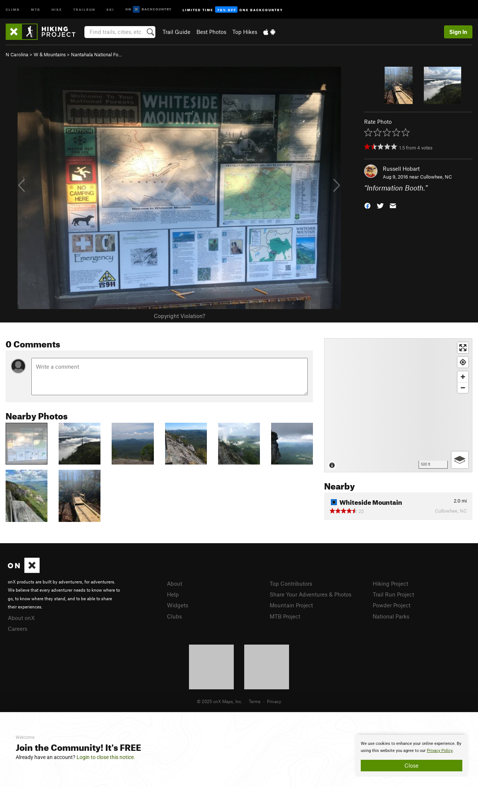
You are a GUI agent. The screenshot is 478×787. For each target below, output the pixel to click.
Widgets (177, 605)
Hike (57, 9)
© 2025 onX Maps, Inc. (219, 701)
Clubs (174, 616)
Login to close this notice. (106, 757)
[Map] (398, 405)
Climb (13, 9)
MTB (35, 9)
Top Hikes (244, 31)
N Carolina (17, 54)
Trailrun (84, 9)
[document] (411, 755)
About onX (21, 617)
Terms (255, 701)
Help (173, 594)
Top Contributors (291, 583)
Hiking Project (390, 583)
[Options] (459, 459)
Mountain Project (291, 605)
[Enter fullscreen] (462, 347)
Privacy (274, 701)
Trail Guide (176, 31)
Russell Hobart (401, 168)
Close (411, 765)
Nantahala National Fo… (96, 54)
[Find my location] (462, 362)
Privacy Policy (440, 750)
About (174, 583)
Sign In (458, 31)
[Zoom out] (462, 387)
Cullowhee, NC (436, 177)
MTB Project (285, 616)
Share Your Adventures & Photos (310, 594)
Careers (17, 628)
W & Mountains (50, 54)
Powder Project (391, 605)
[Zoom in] (462, 376)
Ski (110, 9)
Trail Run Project (393, 594)
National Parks (391, 616)
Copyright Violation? (179, 315)
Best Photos (211, 31)
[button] (367, 205)
